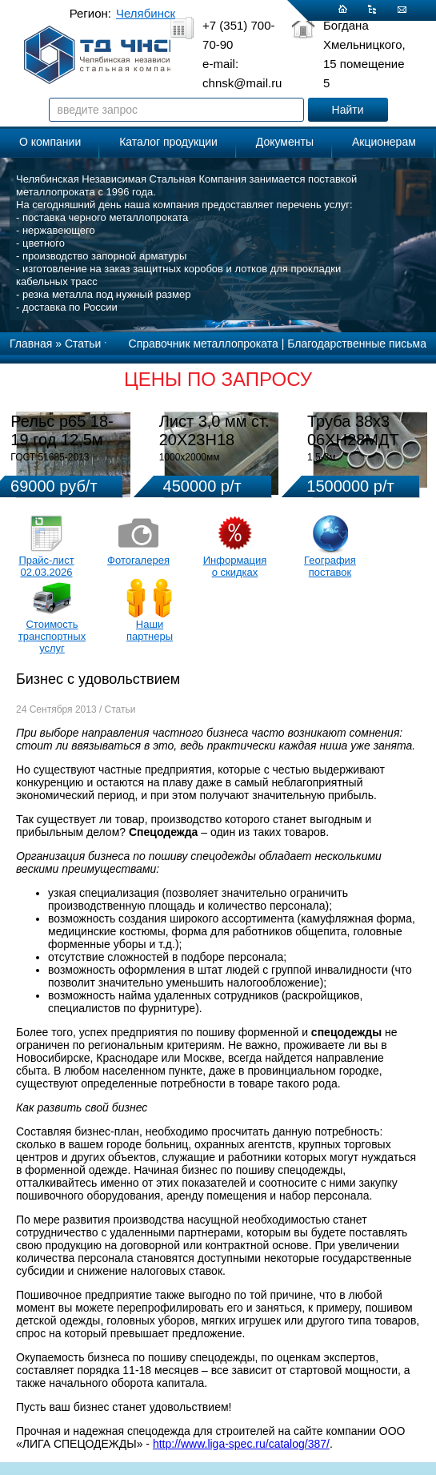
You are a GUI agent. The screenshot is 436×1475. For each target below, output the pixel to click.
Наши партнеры (149, 630)
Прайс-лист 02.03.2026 (46, 566)
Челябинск (145, 13)
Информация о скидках (235, 566)
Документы (285, 141)
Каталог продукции (168, 141)
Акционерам (384, 141)
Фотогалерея (138, 560)
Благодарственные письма (356, 343)
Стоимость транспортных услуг (52, 636)
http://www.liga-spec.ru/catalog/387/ (241, 1443)
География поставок (330, 566)
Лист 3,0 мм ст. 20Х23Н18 (214, 430)
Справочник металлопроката (203, 343)
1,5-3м (321, 457)
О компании (50, 141)
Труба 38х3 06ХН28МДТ (353, 430)
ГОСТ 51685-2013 (49, 457)
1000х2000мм (189, 457)
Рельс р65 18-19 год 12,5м (61, 430)
